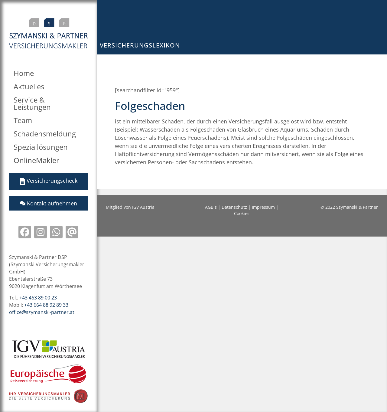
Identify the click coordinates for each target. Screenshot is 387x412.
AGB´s (211, 207)
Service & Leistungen (32, 103)
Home (24, 73)
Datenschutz (234, 207)
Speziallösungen (41, 147)
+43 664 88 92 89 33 (46, 305)
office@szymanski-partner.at (41, 312)
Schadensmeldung (45, 134)
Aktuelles (29, 86)
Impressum (263, 207)
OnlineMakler (36, 160)
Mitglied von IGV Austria (130, 207)
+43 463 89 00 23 (38, 297)
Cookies (241, 213)
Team (23, 120)
